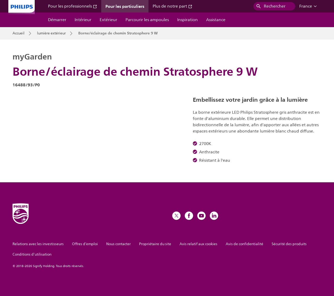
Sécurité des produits (289, 244)
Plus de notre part (172, 6)
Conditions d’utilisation (32, 254)
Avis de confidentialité (244, 244)
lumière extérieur (51, 33)
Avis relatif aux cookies (198, 244)
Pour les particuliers (124, 6)
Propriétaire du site (155, 244)
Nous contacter (118, 244)
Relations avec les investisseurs (38, 244)
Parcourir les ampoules (147, 19)
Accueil (19, 33)
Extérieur (108, 19)
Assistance (215, 19)
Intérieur (83, 19)
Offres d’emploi (85, 244)
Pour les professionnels (72, 6)
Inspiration (187, 19)
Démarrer (57, 19)
